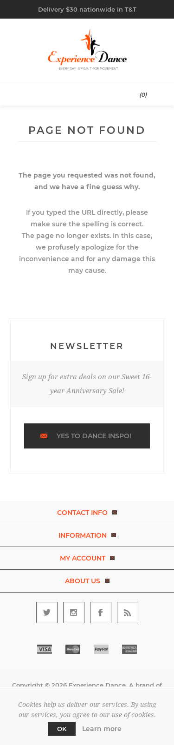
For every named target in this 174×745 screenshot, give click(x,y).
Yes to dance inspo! (94, 436)
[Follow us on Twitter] (47, 612)
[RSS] (127, 612)
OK (61, 728)
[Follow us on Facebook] (101, 612)
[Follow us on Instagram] (74, 612)
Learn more (102, 729)
